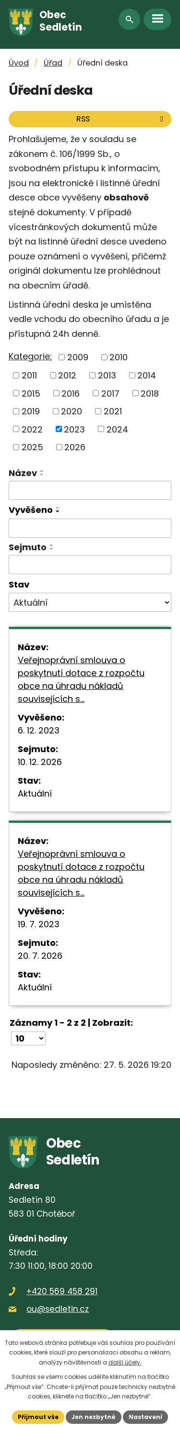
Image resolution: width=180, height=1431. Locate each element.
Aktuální (35, 793)
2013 (107, 375)
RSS (121, 118)
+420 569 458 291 (61, 1291)
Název (23, 473)
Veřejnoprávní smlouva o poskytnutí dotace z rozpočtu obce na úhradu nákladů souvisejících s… (81, 679)
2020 (71, 411)
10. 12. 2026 (40, 762)
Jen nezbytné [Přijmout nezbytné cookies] (94, 1417)
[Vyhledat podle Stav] (90, 602)
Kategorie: (30, 356)
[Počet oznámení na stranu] (28, 1038)
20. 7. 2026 (40, 956)
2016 (70, 393)
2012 (67, 375)
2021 (113, 411)
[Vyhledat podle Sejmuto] (90, 564)
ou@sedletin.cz (57, 1309)
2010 (118, 357)
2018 (150, 393)
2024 (117, 429)
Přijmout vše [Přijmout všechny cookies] (38, 1417)
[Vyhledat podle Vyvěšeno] (90, 528)
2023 (74, 429)
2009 (77, 357)
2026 (74, 447)
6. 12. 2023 (39, 730)
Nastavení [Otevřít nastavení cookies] (145, 1417)
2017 (110, 393)
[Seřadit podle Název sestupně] (42, 475)
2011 (29, 375)
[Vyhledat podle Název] (90, 490)
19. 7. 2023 (39, 924)
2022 (32, 429)
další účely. (125, 1362)
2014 (146, 375)
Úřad (53, 62)
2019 (31, 411)
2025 (32, 447)
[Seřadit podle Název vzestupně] (42, 471)
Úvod (19, 62)
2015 (31, 393)
